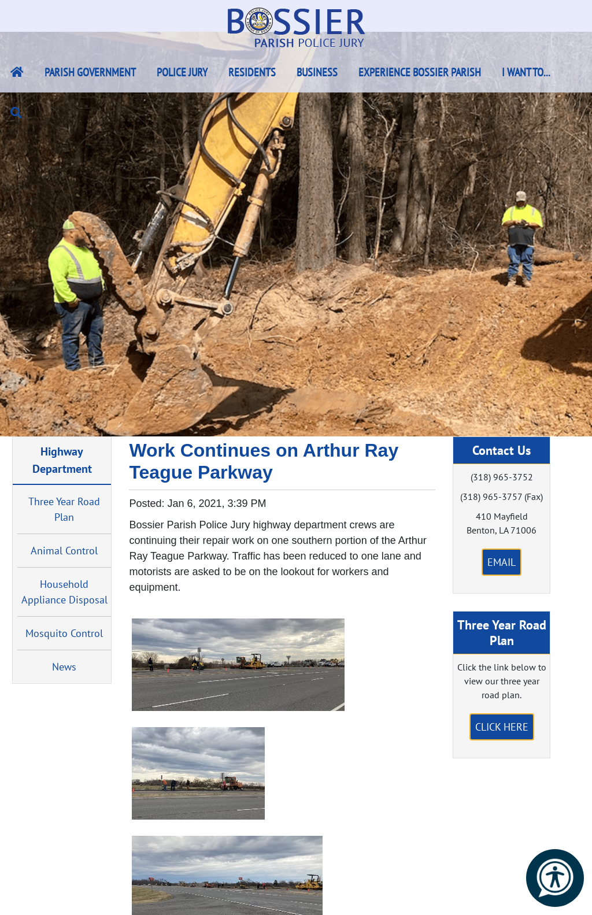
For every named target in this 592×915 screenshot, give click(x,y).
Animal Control (64, 550)
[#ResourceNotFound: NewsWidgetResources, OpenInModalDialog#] (238, 665)
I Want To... (526, 72)
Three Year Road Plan (64, 509)
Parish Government (90, 72)
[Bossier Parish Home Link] (17, 72)
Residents (252, 72)
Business (317, 72)
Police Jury (182, 72)
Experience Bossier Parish (419, 72)
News (64, 666)
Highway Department (62, 459)
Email (501, 562)
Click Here (501, 727)
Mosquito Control (64, 633)
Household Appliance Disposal (64, 591)
